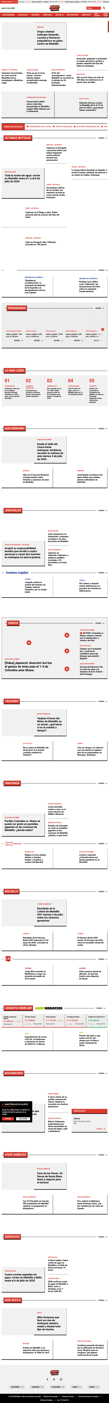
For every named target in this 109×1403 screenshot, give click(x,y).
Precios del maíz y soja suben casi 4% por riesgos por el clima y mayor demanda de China (89, 1040)
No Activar (23, 1119)
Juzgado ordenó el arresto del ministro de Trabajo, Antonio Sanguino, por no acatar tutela (36, 587)
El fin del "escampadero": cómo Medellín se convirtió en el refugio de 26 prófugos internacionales (63, 79)
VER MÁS (18, 340)
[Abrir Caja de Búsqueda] (104, 8)
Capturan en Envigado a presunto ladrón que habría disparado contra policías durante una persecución (56, 154)
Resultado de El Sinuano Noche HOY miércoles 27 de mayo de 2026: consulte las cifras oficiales (35, 941)
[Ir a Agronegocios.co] (48, 1008)
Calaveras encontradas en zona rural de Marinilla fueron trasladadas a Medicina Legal (12, 78)
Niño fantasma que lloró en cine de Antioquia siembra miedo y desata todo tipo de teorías (49, 1323)
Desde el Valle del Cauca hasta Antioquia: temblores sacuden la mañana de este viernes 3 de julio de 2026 (50, 452)
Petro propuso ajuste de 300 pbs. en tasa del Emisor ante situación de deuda (90, 975)
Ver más (102, 138)
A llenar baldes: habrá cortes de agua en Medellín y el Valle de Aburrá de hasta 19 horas (58, 1265)
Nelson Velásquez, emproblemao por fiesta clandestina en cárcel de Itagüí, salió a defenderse (57, 1126)
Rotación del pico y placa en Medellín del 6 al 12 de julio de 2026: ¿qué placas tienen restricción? (91, 106)
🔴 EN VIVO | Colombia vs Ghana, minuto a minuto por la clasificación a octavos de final (91, 637)
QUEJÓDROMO (8, 15)
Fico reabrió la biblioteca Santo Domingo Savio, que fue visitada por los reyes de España (90, 1205)
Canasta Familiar (7, 2)
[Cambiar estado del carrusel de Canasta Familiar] (16, 2)
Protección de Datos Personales (88, 1396)
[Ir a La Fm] (10, 270)
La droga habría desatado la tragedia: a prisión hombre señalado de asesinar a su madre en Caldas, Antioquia (89, 172)
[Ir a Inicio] (54, 8)
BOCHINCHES (72, 15)
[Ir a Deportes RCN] (14, 844)
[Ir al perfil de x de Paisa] (54, 1379)
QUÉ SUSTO (97, 15)
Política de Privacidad (50, 1396)
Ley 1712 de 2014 (63, 1400)
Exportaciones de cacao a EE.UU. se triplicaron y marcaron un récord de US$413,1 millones (36, 1040)
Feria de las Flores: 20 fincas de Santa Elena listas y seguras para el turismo (49, 1178)
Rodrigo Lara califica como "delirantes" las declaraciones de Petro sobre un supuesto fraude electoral (89, 286)
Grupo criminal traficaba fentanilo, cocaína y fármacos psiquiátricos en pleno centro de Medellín (50, 37)
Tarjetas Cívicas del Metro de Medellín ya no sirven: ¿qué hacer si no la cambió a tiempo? (49, 724)
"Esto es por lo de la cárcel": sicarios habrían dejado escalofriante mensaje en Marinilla (37, 78)
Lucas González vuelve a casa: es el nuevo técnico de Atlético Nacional (57, 810)
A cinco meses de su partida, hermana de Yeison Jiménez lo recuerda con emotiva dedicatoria (58, 1102)
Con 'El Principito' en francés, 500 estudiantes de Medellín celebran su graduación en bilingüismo (36, 1205)
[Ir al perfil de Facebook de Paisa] (47, 1379)
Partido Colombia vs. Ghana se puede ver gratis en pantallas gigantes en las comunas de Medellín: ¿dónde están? (22, 826)
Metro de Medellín (63, 127)
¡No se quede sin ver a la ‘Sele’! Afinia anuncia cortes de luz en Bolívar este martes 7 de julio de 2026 (54, 393)
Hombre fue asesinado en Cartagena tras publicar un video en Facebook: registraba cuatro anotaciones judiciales (96, 395)
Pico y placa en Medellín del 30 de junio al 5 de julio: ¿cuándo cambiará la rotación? (35, 751)
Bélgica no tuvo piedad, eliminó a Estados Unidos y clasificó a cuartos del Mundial (35, 858)
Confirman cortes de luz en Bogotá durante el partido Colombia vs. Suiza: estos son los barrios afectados (12, 393)
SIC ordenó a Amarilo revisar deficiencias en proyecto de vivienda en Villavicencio (90, 587)
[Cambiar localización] (93, 8)
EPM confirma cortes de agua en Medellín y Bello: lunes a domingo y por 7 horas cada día (58, 1286)
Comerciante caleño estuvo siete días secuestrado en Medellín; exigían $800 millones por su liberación (38, 106)
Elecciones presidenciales (88, 127)
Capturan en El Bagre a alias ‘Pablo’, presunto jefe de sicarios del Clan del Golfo (42, 214)
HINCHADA (47, 15)
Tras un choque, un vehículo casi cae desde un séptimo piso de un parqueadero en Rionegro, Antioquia (90, 751)
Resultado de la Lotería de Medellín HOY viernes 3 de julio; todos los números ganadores (50, 914)
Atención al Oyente (68, 1396)
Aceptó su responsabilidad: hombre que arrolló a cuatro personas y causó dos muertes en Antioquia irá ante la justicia (22, 553)
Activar (8, 1119)
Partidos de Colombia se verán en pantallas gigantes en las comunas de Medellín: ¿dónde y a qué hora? (58, 830)
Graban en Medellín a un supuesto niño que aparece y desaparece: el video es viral (36, 1350)
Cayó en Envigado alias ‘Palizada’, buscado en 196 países (40, 243)
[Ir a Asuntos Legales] (17, 572)
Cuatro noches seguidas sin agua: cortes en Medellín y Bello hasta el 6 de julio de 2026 (23, 1277)
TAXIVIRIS (35, 15)
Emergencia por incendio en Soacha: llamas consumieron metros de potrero (33, 393)
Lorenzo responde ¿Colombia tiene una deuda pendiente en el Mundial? (89, 858)
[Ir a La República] (8, 959)
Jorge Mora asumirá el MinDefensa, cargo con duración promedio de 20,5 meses (35, 975)
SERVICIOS (86, 15)
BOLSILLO (60, 15)
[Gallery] (54, 328)
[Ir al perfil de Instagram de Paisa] (61, 1379)
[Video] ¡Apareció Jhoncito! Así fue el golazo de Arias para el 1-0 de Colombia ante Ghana (28, 666)
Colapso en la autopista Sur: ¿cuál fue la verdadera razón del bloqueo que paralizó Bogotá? (90, 654)
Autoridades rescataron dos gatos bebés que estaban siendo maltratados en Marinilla (90, 478)
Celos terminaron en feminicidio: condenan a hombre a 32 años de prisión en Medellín (58, 538)
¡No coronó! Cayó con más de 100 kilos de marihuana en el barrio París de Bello (90, 79)
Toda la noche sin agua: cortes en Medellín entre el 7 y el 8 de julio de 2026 (22, 178)
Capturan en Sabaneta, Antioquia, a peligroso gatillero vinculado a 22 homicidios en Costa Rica (58, 559)
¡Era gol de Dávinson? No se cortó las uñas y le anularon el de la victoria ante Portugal (91, 670)
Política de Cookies (46, 1400)
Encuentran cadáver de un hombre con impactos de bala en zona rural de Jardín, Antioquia (55, 193)
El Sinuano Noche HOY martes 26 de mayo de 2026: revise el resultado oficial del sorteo (90, 941)
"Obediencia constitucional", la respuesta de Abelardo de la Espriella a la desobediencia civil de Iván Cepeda (35, 286)
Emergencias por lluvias (40, 127)
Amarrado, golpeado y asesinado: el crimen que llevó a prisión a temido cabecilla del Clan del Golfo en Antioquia (92, 62)
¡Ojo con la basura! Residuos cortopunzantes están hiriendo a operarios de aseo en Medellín (36, 478)
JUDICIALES (23, 15)
